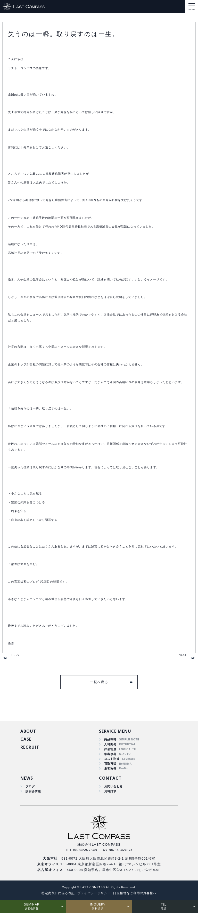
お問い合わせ (113, 786)
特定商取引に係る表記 (58, 893)
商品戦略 (110, 739)
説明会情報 (33, 791)
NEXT (182, 654)
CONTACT (110, 778)
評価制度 (110, 749)
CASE (25, 739)
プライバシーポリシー (94, 893)
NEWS (26, 778)
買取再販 (110, 763)
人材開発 (110, 744)
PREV (15, 654)
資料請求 (110, 791)
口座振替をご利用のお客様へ (135, 893)
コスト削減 (112, 758)
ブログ (30, 786)
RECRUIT (29, 747)
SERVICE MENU (115, 731)
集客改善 (110, 754)
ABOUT (28, 731)
